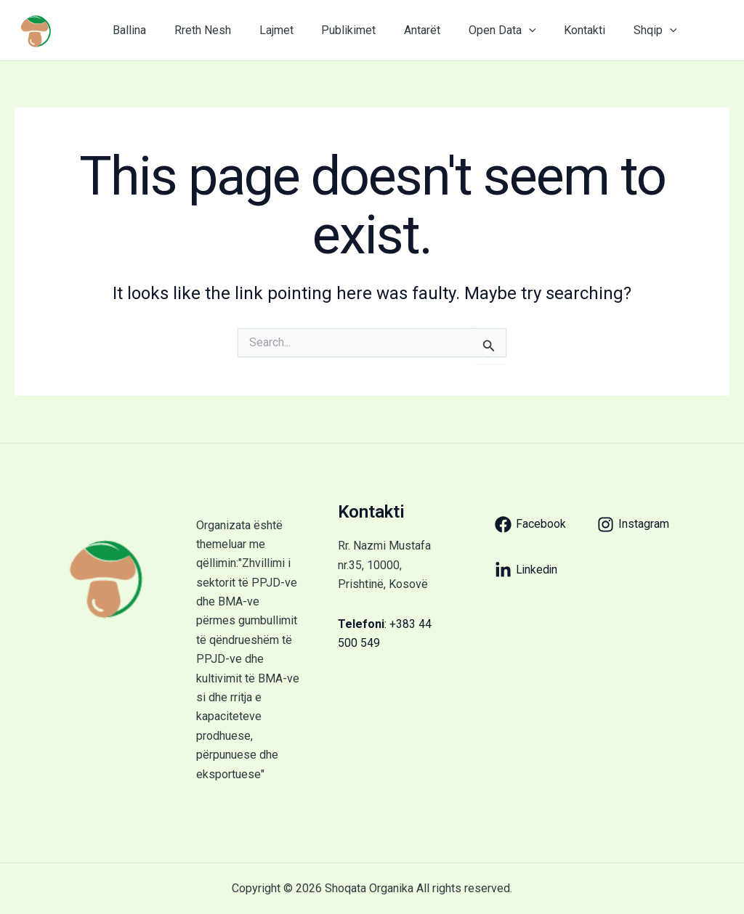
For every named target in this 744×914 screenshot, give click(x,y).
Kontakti (553, 30)
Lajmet (264, 30)
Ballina (127, 30)
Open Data (475, 30)
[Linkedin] (526, 570)
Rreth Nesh (195, 30)
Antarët (400, 30)
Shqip (619, 30)
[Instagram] (633, 524)
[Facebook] (530, 524)
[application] (502, 30)
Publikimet (331, 30)
